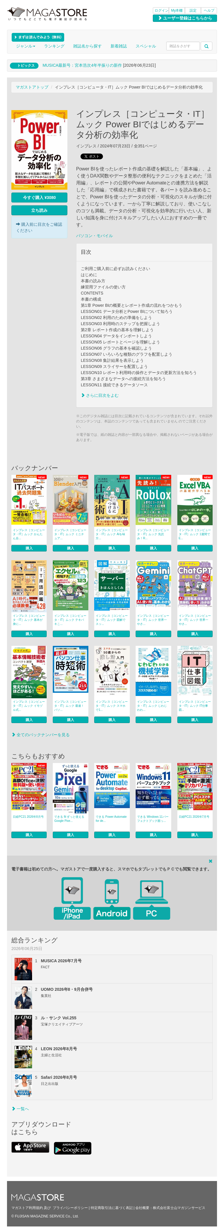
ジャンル (25, 46)
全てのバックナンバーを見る (40, 734)
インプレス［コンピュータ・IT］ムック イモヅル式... (29, 705)
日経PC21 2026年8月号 (28, 816)
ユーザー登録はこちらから (185, 18)
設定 (193, 10)
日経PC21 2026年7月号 (194, 816)
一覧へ (20, 1108)
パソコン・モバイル (94, 235)
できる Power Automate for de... (111, 818)
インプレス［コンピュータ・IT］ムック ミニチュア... (70, 534)
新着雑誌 (119, 46)
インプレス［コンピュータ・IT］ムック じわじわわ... (153, 705)
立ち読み (39, 210)
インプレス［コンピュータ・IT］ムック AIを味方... (112, 534)
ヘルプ (209, 10)
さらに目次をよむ (100, 395)
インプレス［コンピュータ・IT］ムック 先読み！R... (153, 534)
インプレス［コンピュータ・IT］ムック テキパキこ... (70, 619)
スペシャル (146, 46)
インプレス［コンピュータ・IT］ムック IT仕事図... (195, 705)
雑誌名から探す (87, 46)
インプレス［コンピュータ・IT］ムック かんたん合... (29, 534)
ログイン (162, 10)
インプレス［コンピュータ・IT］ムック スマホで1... (112, 705)
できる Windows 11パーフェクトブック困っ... (152, 818)
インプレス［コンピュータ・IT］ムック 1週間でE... (195, 534)
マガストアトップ (32, 87)
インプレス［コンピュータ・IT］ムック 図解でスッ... (112, 619)
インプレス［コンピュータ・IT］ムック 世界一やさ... (153, 619)
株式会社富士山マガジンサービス (179, 1208)
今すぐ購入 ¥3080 (39, 197)
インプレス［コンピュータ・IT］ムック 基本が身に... (29, 619)
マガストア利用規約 (27, 1208)
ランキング (54, 46)
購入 (29, 548)
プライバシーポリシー (70, 1208)
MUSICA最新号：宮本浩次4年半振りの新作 (82, 65)
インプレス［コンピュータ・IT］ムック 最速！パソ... (70, 705)
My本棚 (177, 10)
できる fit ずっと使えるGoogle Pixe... (69, 818)
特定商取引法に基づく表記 (112, 1208)
